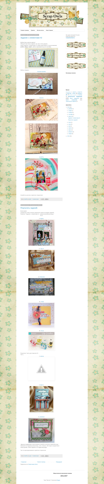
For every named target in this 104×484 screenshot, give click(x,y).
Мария (41, 218)
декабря (70, 108)
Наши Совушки (49, 30)
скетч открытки (74, 98)
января (70, 133)
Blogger (58, 480)
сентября (70, 114)
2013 (68, 107)
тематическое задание (71, 101)
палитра (80, 94)
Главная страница (25, 30)
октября (70, 112)
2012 (68, 136)
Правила (33, 30)
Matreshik (42, 276)
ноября (70, 110)
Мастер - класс (71, 93)
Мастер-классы (40, 30)
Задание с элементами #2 (31, 38)
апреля (70, 128)
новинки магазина (73, 94)
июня (69, 124)
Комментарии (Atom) (33, 464)
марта (70, 130)
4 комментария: (35, 199)
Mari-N (42, 248)
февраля (70, 131)
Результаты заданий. (29, 208)
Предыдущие (59, 462)
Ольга (42, 330)
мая (69, 126)
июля (69, 122)
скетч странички (71, 99)
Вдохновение (68, 91)
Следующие (23, 462)
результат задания (75, 96)
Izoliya (42, 301)
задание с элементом (77, 91)
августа (70, 116)
